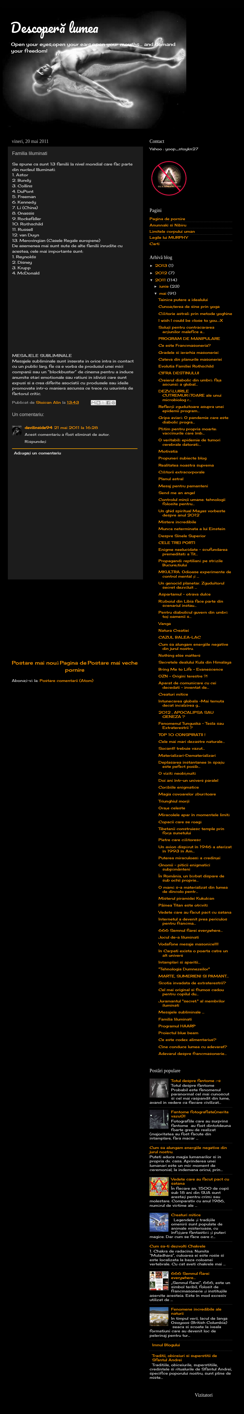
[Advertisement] (74, 619)
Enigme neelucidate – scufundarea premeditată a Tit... (192, 551)
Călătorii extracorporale (181, 472)
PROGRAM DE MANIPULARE (189, 338)
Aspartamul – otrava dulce (184, 594)
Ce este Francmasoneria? (184, 345)
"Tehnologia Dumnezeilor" (184, 969)
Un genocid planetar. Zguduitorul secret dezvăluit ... (191, 585)
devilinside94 (38, 428)
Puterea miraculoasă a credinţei (189, 858)
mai (163, 293)
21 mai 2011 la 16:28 (76, 428)
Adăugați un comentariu (37, 453)
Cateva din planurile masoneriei (190, 359)
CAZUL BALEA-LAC (179, 637)
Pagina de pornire (167, 219)
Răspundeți (35, 441)
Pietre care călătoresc (179, 840)
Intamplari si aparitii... (179, 962)
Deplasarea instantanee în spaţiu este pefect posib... (191, 764)
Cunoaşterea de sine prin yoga (189, 306)
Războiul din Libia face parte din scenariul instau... (190, 603)
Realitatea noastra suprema (186, 465)
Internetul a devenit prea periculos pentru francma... (192, 921)
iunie (164, 286)
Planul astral (170, 479)
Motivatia (168, 451)
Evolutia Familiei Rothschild (186, 366)
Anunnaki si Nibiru (168, 225)
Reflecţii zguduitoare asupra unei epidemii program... (191, 409)
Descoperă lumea (54, 27)
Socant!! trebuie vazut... (181, 748)
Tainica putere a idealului (183, 300)
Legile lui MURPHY (169, 237)
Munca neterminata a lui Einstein (191, 529)
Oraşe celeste (171, 808)
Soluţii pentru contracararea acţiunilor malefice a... (186, 329)
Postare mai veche (113, 663)
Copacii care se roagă (180, 822)
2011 (161, 280)
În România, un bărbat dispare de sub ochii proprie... (191, 878)
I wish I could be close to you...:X (190, 320)
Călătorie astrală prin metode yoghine (195, 314)
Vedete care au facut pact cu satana (194, 912)
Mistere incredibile (177, 522)
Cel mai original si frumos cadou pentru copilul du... (191, 992)
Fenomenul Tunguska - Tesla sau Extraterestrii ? (191, 725)
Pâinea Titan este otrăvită (183, 905)
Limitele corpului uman (172, 231)
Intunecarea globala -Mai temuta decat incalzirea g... (191, 703)
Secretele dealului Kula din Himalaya (194, 662)
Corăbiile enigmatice (178, 787)
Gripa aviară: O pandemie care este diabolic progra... (193, 420)
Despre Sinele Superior (182, 536)
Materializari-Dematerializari (187, 755)
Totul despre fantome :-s (196, 1081)
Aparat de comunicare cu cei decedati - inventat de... (187, 685)
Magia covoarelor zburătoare (187, 794)
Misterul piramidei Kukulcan (186, 898)
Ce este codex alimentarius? (187, 1040)
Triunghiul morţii (174, 801)
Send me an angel (176, 493)
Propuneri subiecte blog (182, 458)
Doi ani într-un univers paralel (188, 780)
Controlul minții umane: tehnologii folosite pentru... (192, 502)
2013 (161, 265)
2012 (161, 273)
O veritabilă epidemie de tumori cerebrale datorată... (189, 442)
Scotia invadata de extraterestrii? (192, 983)
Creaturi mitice (173, 694)
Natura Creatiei (173, 630)
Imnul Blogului (166, 1345)
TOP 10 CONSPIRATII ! (181, 735)
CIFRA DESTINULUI (178, 373)
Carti (155, 244)
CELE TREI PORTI (176, 543)
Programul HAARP (176, 1026)
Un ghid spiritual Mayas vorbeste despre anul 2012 (191, 513)
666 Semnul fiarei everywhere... (190, 930)
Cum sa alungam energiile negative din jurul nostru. (193, 646)
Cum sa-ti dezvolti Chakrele (177, 1246)
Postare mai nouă (35, 663)
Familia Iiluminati (175, 1019)
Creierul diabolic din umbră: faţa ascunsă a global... (190, 382)
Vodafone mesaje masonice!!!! (188, 944)
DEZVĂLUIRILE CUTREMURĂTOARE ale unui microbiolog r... (190, 395)
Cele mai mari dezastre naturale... (191, 741)
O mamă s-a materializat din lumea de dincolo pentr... (193, 889)
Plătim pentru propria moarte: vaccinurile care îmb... (187, 431)
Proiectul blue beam (178, 1033)
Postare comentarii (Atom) (66, 680)
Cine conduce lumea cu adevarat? (192, 1047)
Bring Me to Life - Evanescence (190, 669)
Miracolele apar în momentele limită (194, 815)
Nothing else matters (179, 655)
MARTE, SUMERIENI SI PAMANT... (193, 976)
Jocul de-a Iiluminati (178, 937)
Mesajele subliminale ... (181, 1012)
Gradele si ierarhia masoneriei (188, 352)
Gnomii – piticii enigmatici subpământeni (184, 867)
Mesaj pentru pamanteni (183, 486)
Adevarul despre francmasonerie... (192, 1054)
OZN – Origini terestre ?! (183, 676)
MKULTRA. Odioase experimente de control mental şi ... (194, 574)
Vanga (164, 623)
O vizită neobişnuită (177, 773)
